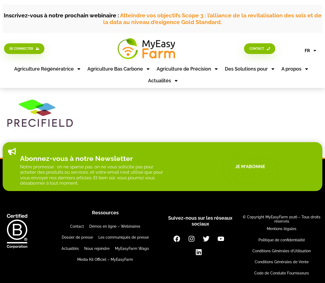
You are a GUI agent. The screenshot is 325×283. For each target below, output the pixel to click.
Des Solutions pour (250, 69)
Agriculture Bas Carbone (118, 69)
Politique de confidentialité (281, 240)
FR (311, 50)
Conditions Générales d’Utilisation (281, 251)
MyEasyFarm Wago (132, 248)
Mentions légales (281, 229)
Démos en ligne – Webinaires (114, 226)
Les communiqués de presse (123, 237)
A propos (295, 69)
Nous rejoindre (97, 248)
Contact (77, 226)
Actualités (163, 81)
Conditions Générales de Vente (282, 262)
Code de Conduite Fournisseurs (281, 273)
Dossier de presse (77, 237)
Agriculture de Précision (188, 69)
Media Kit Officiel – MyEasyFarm (105, 259)
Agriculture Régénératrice (47, 69)
